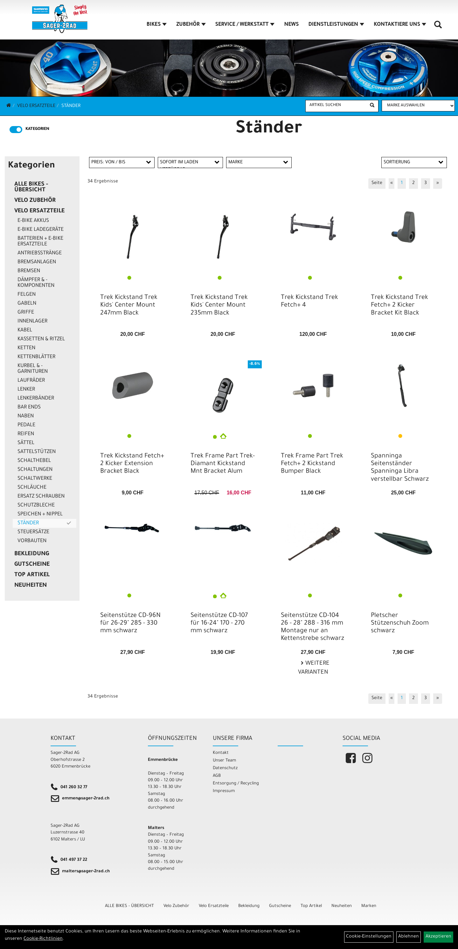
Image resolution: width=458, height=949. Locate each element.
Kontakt (221, 753)
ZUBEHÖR (191, 25)
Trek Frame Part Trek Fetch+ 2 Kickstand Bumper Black (312, 464)
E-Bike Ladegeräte (40, 230)
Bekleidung (31, 554)
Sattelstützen (36, 452)
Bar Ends (29, 407)
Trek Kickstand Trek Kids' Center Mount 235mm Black (219, 305)
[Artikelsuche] (438, 27)
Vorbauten (31, 541)
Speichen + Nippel (40, 514)
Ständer (70, 106)
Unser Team (224, 760)
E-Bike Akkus (33, 221)
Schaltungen (34, 470)
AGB (217, 776)
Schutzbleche (36, 505)
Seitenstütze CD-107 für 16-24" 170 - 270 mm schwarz (219, 624)
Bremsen (28, 271)
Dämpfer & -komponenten (35, 283)
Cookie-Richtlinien (43, 939)
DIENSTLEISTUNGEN (336, 25)
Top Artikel (32, 575)
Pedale (26, 425)
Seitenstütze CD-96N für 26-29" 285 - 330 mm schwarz (130, 624)
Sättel (25, 443)
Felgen (26, 295)
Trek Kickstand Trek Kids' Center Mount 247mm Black (128, 305)
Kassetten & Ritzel (41, 339)
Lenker (26, 390)
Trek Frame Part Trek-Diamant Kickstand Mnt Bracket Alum (223, 464)
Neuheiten (30, 586)
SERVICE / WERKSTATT (245, 25)
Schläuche (31, 488)
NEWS (291, 25)
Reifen (25, 434)
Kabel (24, 330)
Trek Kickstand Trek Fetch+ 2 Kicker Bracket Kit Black (399, 305)
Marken (368, 906)
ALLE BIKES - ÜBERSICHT (31, 187)
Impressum (224, 791)
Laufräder (31, 381)
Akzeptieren (438, 936)
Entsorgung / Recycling (236, 783)
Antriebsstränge (39, 253)
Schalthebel (34, 461)
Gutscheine (32, 565)
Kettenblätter (36, 357)
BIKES (157, 25)
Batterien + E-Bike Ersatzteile (40, 241)
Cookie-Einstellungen (369, 936)
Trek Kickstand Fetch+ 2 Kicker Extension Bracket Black (132, 464)
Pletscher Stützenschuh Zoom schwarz (400, 624)
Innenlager (32, 321)
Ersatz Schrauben (41, 496)
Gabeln (26, 304)
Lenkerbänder (35, 398)
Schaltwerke (34, 479)
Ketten (26, 348)
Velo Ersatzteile (36, 106)
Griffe (25, 312)
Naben (25, 416)
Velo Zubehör (35, 201)
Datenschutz (225, 768)
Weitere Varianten (314, 668)
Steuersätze (33, 532)
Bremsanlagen (36, 262)
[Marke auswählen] (418, 105)
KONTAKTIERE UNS (400, 25)
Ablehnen (408, 936)
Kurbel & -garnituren (32, 369)
